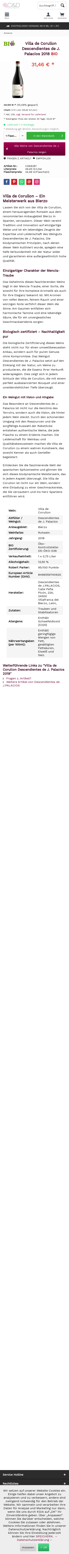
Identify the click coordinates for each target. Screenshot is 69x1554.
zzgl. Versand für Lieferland (31, 114)
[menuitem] (62, 15)
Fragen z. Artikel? (17, 158)
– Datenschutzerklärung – (36, 1538)
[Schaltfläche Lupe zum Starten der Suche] (62, 5)
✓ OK (43, 1547)
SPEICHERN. (45, 1536)
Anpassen (28, 1547)
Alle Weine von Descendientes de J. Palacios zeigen (32, 149)
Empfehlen (42, 158)
